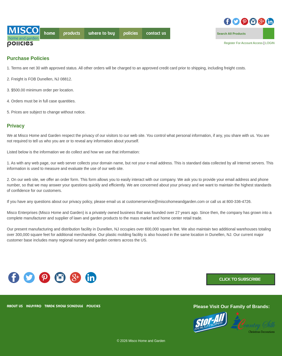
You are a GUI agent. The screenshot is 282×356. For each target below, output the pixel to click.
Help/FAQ (33, 306)
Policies (130, 33)
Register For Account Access (243, 43)
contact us (156, 33)
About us (15, 306)
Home (49, 33)
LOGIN (270, 43)
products (71, 33)
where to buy (101, 33)
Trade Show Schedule (64, 306)
